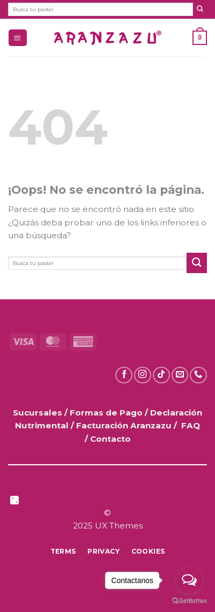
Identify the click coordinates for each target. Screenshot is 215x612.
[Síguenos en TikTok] (161, 375)
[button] (17, 37)
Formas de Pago (106, 412)
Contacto (110, 439)
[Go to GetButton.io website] (189, 601)
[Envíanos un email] (180, 375)
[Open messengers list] (189, 580)
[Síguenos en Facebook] (123, 375)
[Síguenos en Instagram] (142, 375)
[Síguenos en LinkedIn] (14, 501)
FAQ (190, 425)
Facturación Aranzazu (124, 425)
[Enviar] (200, 9)
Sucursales (38, 412)
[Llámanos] (198, 375)
